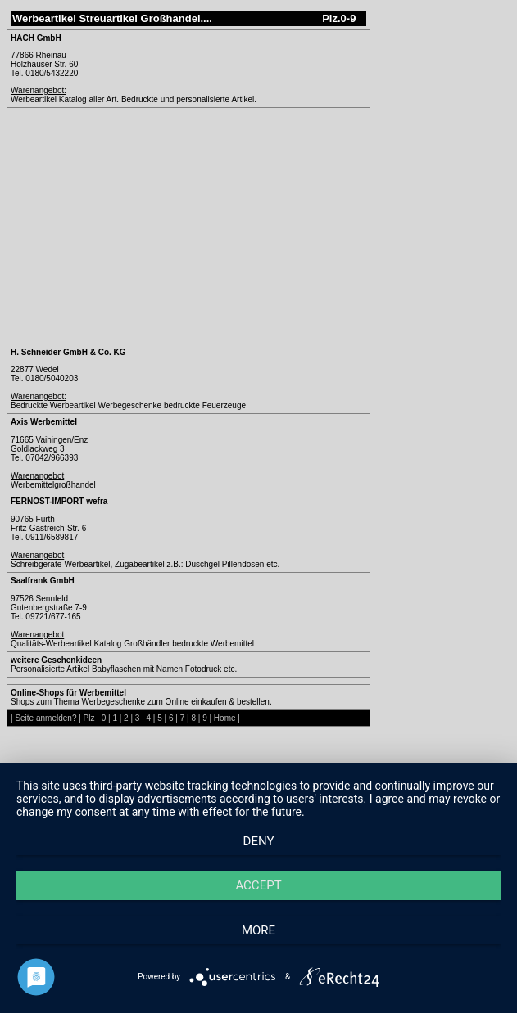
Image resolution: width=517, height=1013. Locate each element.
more (258, 930)
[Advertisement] (148, 225)
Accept (258, 885)
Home (225, 718)
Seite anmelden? (45, 718)
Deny (258, 841)
